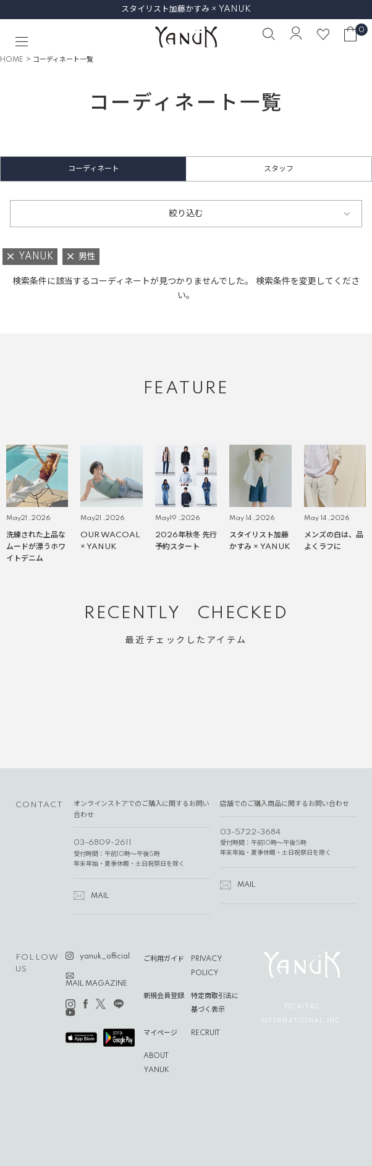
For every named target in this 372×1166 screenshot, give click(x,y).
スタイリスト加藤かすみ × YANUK (186, 9)
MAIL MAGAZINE (96, 984)
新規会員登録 (163, 996)
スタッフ (279, 169)
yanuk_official (105, 956)
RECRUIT (205, 1033)
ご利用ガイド (163, 959)
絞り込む (186, 214)
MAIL (100, 896)
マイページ (160, 1033)
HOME (11, 60)
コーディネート (93, 169)
